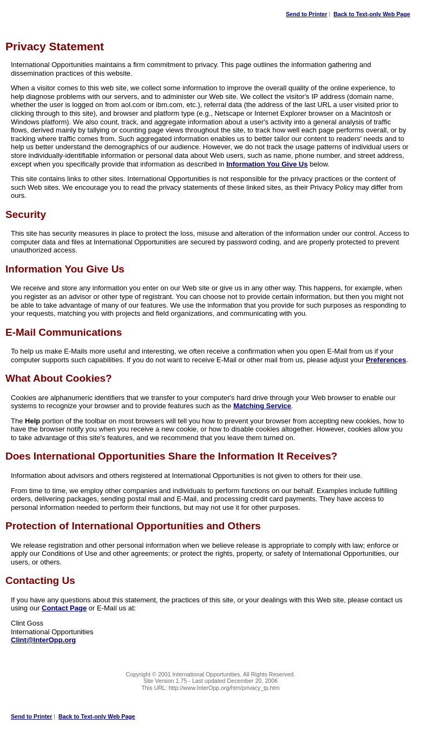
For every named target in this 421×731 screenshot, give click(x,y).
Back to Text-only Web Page (371, 14)
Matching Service (262, 406)
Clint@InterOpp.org (43, 640)
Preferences (386, 360)
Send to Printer (306, 14)
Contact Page (64, 608)
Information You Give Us (266, 164)
